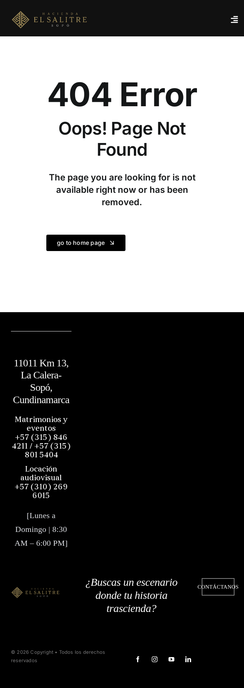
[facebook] (137, 659)
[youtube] (171, 659)
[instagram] (154, 659)
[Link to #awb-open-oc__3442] (234, 20)
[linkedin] (187, 659)
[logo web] (49, 18)
